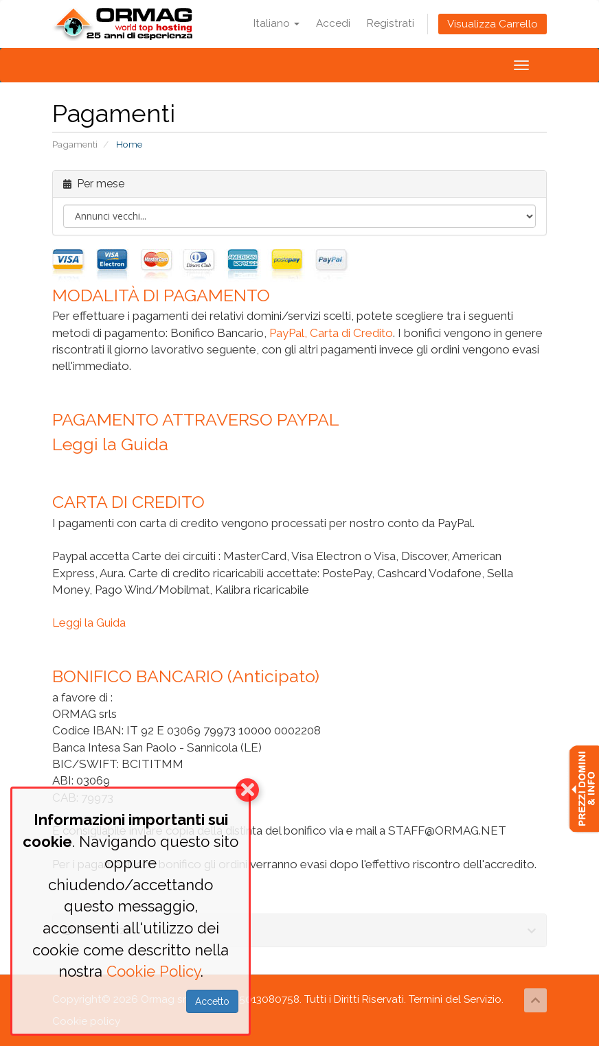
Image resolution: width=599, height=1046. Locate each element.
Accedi (333, 23)
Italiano (276, 23)
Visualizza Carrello (492, 24)
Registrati (390, 23)
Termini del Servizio (455, 999)
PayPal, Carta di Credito (331, 333)
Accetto (212, 1001)
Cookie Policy (153, 971)
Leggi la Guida (110, 444)
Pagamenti (75, 144)
